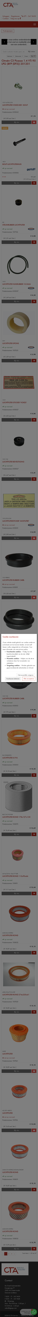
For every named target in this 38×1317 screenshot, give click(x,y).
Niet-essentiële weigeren (26, 675)
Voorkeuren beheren (12, 679)
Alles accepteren (29, 679)
